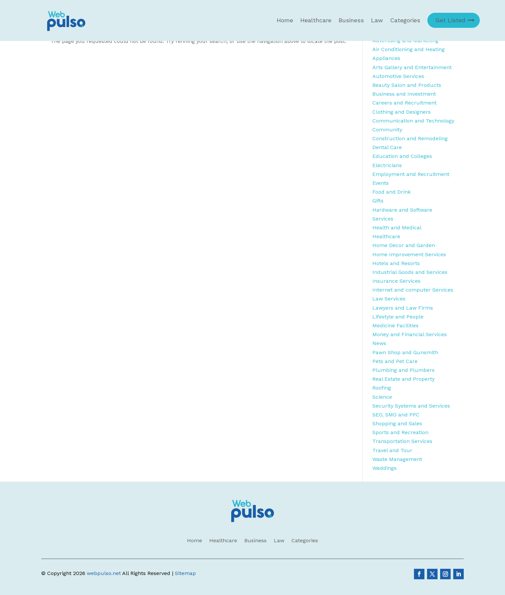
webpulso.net (104, 573)
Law (377, 20)
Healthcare (315, 20)
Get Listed (450, 20)
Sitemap (185, 573)
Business (351, 20)
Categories (405, 20)
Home (285, 20)
